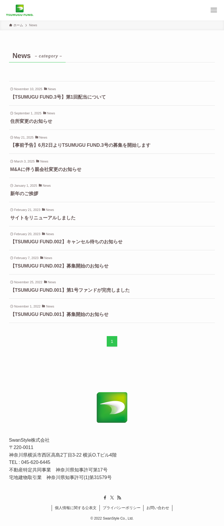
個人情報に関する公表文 (76, 508)
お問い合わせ (157, 508)
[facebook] (105, 497)
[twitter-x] (112, 497)
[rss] (119, 497)
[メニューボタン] (214, 10)
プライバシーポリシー (122, 508)
